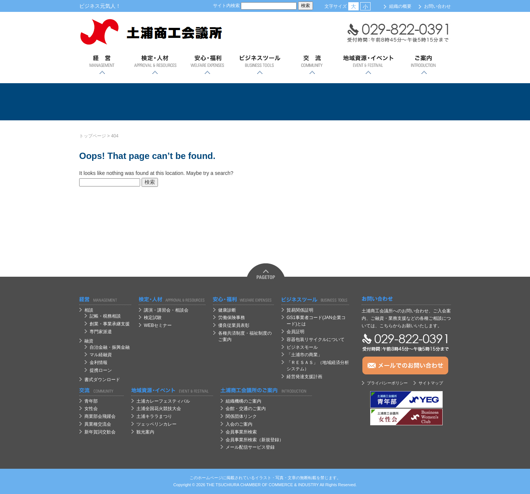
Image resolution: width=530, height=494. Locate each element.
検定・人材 (155, 65)
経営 (102, 65)
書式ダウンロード (102, 379)
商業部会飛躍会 (100, 416)
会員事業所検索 (241, 432)
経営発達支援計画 (304, 376)
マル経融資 (101, 354)
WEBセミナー (158, 325)
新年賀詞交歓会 (100, 432)
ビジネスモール (302, 347)
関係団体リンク (241, 416)
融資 (88, 341)
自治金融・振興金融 (110, 347)
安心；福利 (207, 65)
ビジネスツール (259, 65)
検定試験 (153, 317)
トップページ (92, 136)
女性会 (91, 408)
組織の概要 (400, 6)
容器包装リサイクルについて (316, 339)
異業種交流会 (97, 424)
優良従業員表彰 (233, 325)
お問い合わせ (437, 6)
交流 (312, 65)
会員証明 (295, 331)
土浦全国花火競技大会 (158, 408)
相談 (88, 310)
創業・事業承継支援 (110, 323)
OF (265, 484)
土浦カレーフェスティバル (163, 401)
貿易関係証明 (300, 310)
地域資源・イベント (368, 65)
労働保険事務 (231, 317)
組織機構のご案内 (243, 401)
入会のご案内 (239, 424)
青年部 (91, 401)
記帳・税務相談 (105, 316)
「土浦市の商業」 (304, 354)
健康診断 (227, 310)
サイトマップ (430, 383)
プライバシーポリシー (387, 383)
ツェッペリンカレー (156, 424)
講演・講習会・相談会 (166, 310)
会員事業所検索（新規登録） (255, 439)
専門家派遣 (101, 331)
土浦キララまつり (154, 416)
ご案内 (424, 65)
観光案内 (145, 432)
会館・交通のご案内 (246, 408)
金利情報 (98, 362)
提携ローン (101, 370)
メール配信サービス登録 (250, 447)
